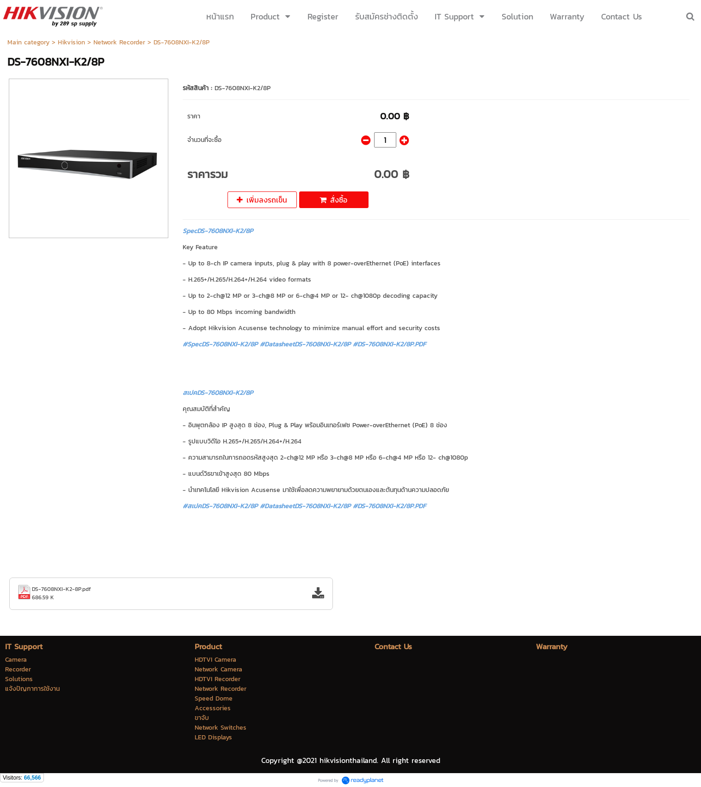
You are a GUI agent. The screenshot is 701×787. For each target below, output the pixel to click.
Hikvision (71, 42)
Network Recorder (119, 42)
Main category (28, 42)
